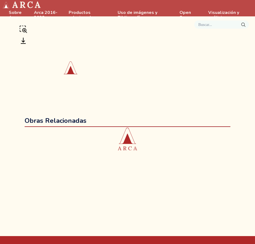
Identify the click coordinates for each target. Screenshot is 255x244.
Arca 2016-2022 (45, 15)
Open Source (186, 15)
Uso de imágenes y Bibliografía (137, 15)
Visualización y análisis (223, 15)
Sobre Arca (15, 15)
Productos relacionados (82, 15)
